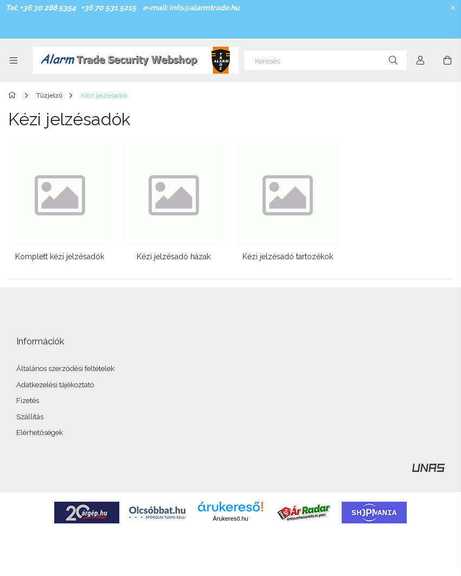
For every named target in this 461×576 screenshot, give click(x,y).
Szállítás (29, 417)
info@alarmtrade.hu (204, 7)
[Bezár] (453, 8)
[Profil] (420, 60)
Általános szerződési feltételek (65, 368)
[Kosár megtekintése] (447, 60)
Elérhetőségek (39, 432)
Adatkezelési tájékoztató (55, 385)
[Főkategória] (14, 95)
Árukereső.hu (230, 518)
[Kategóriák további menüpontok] (13, 60)
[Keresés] (325, 60)
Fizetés (27, 400)
